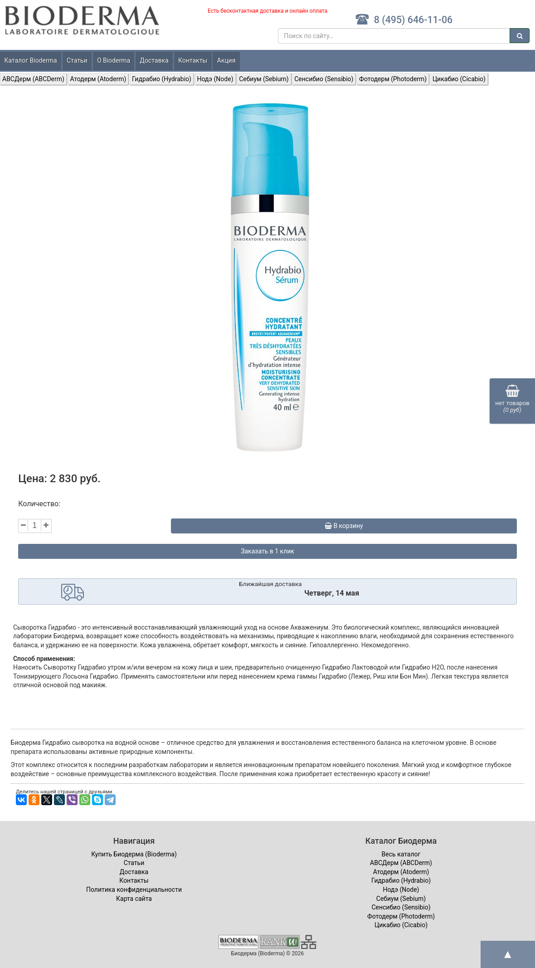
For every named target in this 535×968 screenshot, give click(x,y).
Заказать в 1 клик (267, 551)
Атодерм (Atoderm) (98, 79)
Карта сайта (134, 898)
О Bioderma (113, 60)
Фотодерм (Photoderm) (393, 79)
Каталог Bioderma (30, 60)
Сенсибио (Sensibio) (323, 79)
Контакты (192, 60)
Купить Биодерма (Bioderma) (134, 854)
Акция (226, 60)
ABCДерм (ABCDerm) (33, 79)
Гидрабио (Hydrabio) (161, 79)
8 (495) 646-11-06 (403, 19)
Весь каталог (401, 854)
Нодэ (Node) (215, 79)
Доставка (154, 60)
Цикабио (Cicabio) (459, 79)
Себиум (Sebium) (263, 79)
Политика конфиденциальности (134, 889)
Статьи (77, 60)
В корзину (344, 525)
